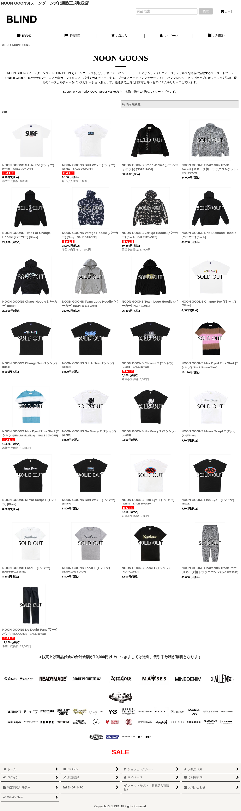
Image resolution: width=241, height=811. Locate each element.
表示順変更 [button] (131, 104)
